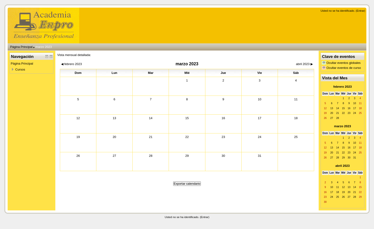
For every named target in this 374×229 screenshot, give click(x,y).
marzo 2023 (44, 47)
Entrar (360, 10)
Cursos (20, 69)
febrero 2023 (342, 86)
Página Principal (21, 47)
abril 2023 (342, 166)
